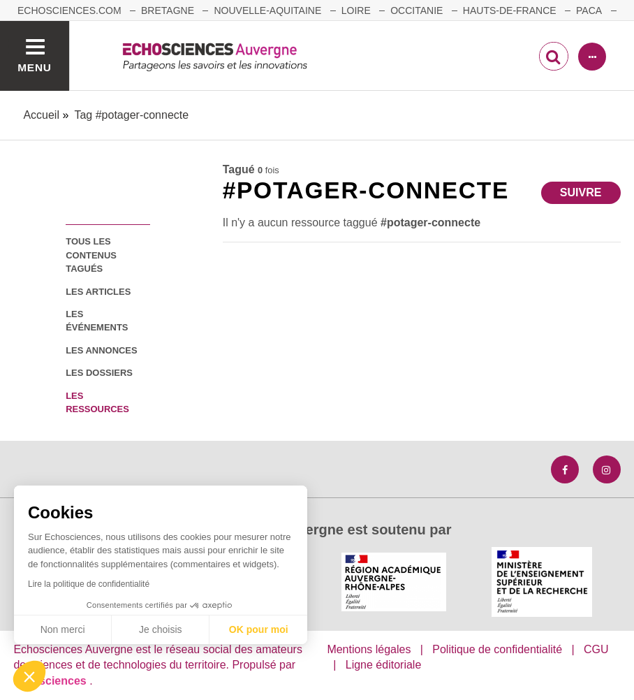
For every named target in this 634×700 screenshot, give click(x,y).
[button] (29, 676)
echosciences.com (69, 10)
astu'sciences (51, 681)
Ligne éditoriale (384, 665)
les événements (97, 321)
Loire (356, 10)
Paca (589, 10)
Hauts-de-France (509, 10)
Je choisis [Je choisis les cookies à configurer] (160, 629)
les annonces (101, 350)
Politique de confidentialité (497, 649)
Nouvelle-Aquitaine (267, 10)
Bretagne (167, 10)
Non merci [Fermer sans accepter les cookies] (62, 629)
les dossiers (99, 372)
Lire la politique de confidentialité (88, 584)
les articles (98, 291)
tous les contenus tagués (91, 255)
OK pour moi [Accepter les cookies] (258, 629)
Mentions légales (369, 649)
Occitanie (416, 10)
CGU (596, 649)
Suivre (581, 192)
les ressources (97, 402)
